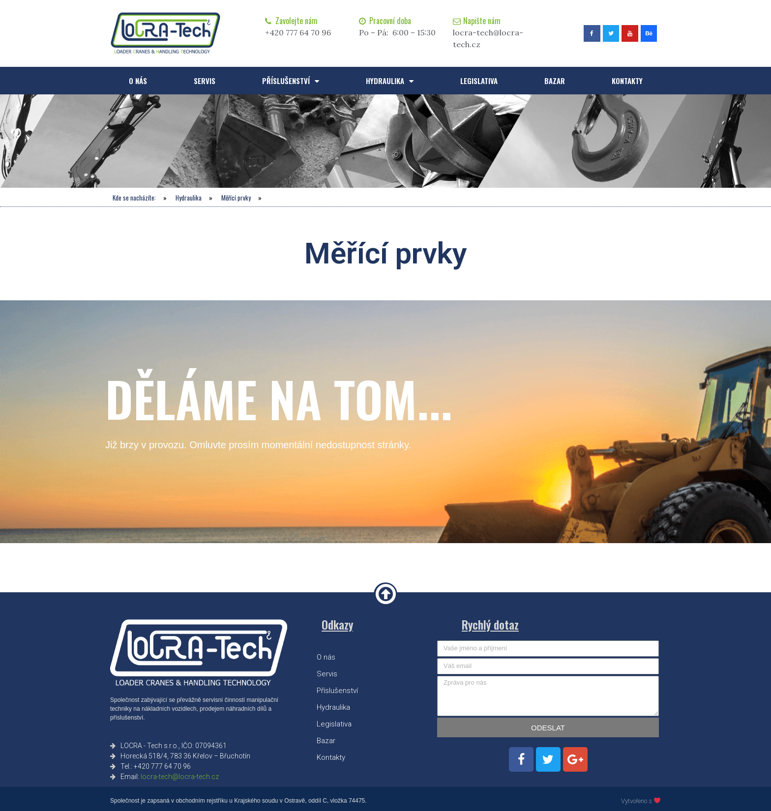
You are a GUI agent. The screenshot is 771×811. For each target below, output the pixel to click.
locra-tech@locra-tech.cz (180, 777)
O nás (138, 80)
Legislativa (479, 80)
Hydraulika (390, 81)
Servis (204, 80)
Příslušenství (290, 81)
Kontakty (627, 80)
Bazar (554, 80)
